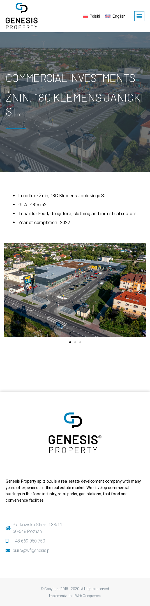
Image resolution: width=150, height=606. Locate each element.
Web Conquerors (88, 595)
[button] (139, 16)
